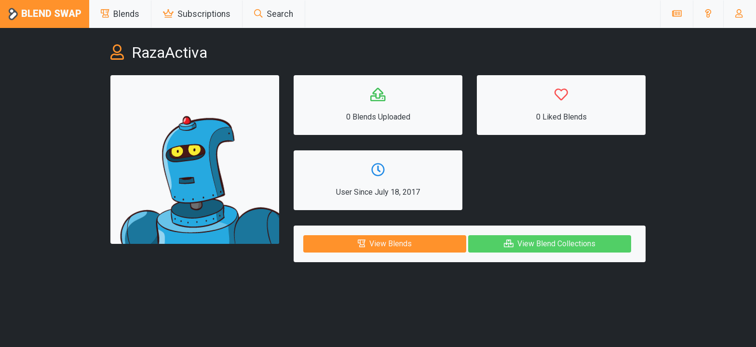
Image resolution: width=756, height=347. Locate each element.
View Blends (385, 243)
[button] (708, 14)
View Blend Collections (549, 243)
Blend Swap (44, 14)
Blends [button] (120, 14)
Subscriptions (196, 14)
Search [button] (273, 14)
